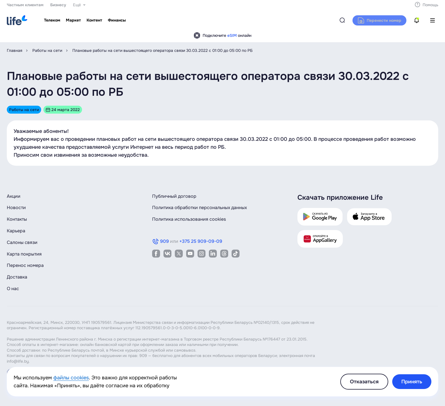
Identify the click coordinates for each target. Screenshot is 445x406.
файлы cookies (71, 378)
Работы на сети (47, 50)
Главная (14, 50)
